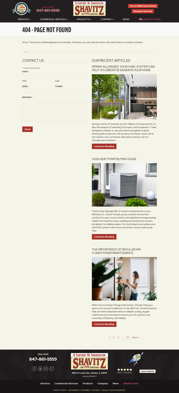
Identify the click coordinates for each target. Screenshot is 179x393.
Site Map (95, 390)
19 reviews (128, 372)
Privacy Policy (60, 390)
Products (83, 19)
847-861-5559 (48, 10)
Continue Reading (105, 146)
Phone (59, 86)
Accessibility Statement (79, 390)
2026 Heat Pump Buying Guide (114, 159)
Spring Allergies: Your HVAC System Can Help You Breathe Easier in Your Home (123, 68)
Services (23, 19)
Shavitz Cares (152, 19)
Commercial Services (53, 19)
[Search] (89, 52)
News (126, 19)
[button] (29, 19)
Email (25, 86)
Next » (135, 337)
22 (127, 337)
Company (106, 19)
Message (27, 96)
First (24, 80)
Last (57, 80)
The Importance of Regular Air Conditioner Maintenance (116, 251)
